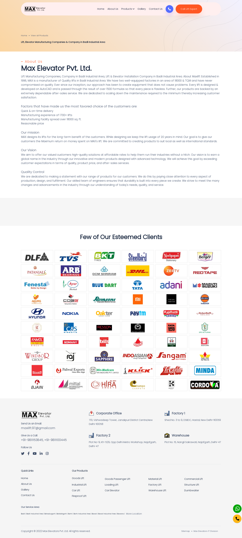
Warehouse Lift (157, 490)
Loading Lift (111, 484)
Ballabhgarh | (62, 513)
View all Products (39, 35)
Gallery (142, 9)
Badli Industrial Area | (35, 513)
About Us (112, 9)
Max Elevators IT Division (206, 531)
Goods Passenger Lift (117, 479)
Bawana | (121, 513)
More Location (134, 513)
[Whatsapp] (235, 506)
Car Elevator (112, 490)
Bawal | (95, 513)
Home (100, 9)
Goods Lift (78, 478)
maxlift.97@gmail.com (38, 428)
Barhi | (71, 513)
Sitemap (185, 531)
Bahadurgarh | (50, 513)
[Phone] (235, 516)
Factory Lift (154, 484)
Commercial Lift (193, 479)
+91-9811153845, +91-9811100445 (44, 440)
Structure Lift (191, 484)
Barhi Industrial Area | (83, 513)
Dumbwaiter (191, 490)
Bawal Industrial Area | (107, 513)
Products (127, 9)
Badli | (23, 513)
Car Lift (76, 490)
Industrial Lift (79, 484)
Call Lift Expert (189, 9)
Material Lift (155, 479)
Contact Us (156, 9)
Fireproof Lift (79, 496)
